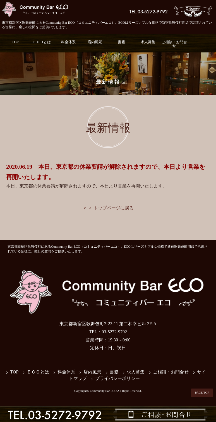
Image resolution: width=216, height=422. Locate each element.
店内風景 (95, 42)
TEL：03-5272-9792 (108, 331)
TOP (15, 42)
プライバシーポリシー (117, 378)
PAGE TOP (202, 392)
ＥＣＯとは (42, 42)
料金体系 (68, 42)
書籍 (121, 42)
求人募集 (148, 42)
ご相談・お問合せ (174, 44)
